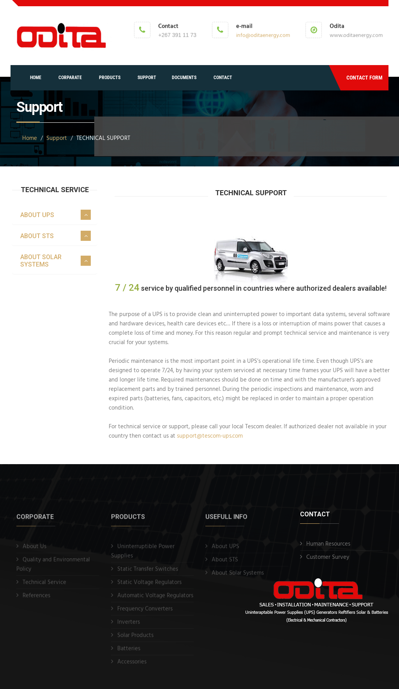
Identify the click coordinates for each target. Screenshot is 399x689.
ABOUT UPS (37, 215)
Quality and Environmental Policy (53, 568)
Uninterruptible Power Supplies (143, 555)
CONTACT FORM (364, 77)
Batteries (128, 652)
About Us (34, 550)
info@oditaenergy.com (263, 34)
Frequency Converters (145, 612)
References (36, 599)
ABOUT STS (37, 236)
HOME (35, 77)
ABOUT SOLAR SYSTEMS (41, 260)
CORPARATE (70, 77)
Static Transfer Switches (147, 573)
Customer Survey (327, 557)
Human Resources (328, 544)
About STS (225, 563)
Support (56, 138)
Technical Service (44, 586)
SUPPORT (147, 77)
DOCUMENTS (184, 77)
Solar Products (135, 639)
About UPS (225, 550)
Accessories (132, 665)
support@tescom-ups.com (210, 436)
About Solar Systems (238, 576)
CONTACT (223, 77)
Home (29, 138)
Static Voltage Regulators (149, 586)
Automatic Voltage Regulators (155, 599)
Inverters (128, 626)
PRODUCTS (109, 77)
